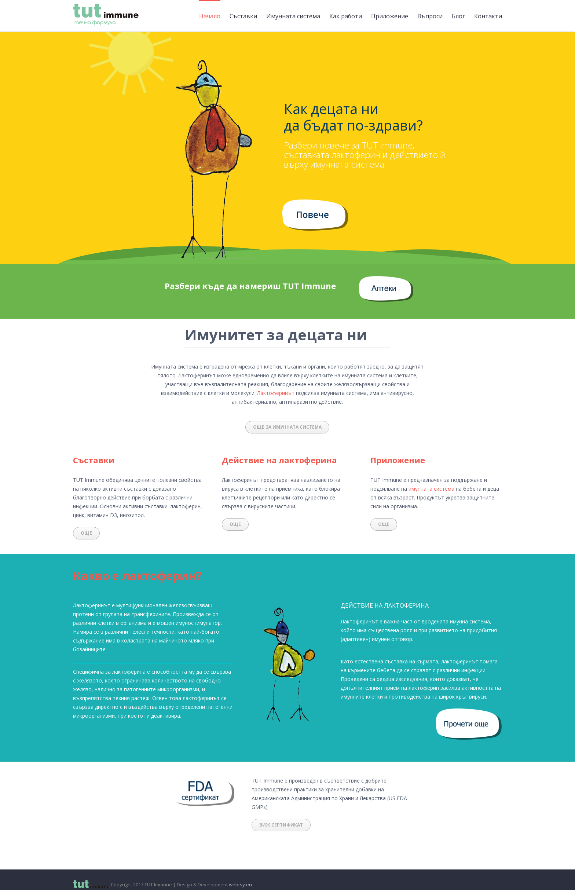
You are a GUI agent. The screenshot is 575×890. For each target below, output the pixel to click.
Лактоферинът (275, 392)
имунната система (431, 488)
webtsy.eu (240, 884)
